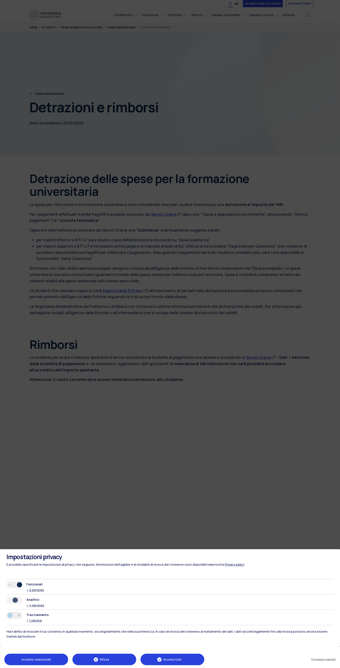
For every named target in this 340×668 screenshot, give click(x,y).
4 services (35, 605)
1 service (34, 620)
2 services (35, 590)
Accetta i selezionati (36, 659)
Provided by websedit (323, 659)
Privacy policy (234, 564)
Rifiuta (104, 659)
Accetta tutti (172, 659)
